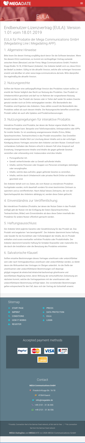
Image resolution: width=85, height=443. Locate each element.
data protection (53, 312)
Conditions (16, 316)
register (14, 324)
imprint (14, 312)
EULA (47, 316)
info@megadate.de (44, 400)
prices (48, 308)
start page (16, 308)
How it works (17, 320)
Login (47, 320)
